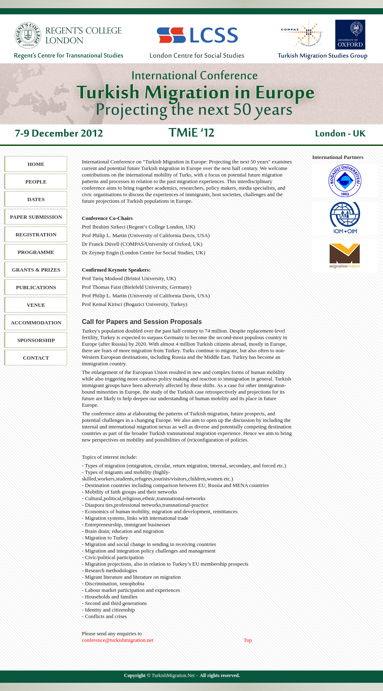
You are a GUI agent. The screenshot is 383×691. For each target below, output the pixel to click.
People (36, 182)
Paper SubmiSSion (36, 217)
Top (248, 640)
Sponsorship (36, 340)
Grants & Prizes (36, 270)
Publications (36, 287)
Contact (36, 358)
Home (35, 164)
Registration (36, 234)
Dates (36, 199)
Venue (36, 305)
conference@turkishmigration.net (117, 640)
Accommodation (36, 322)
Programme (36, 252)
